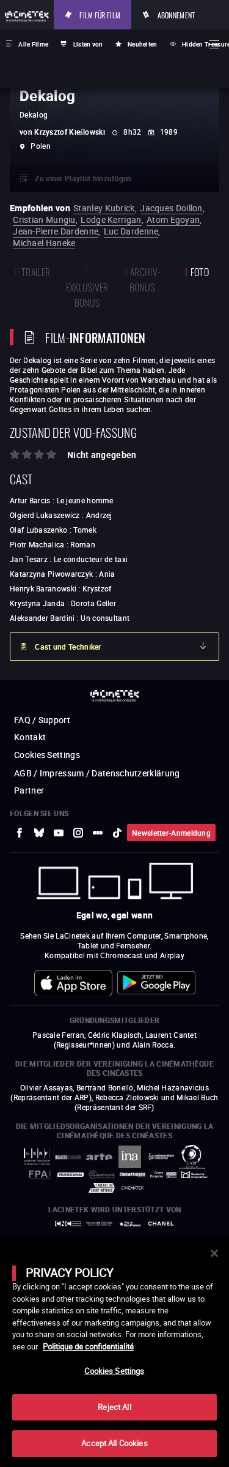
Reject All (114, 1407)
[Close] (214, 1253)
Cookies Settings (114, 1370)
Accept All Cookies (114, 1443)
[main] (114, 1351)
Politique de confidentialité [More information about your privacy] (88, 1346)
